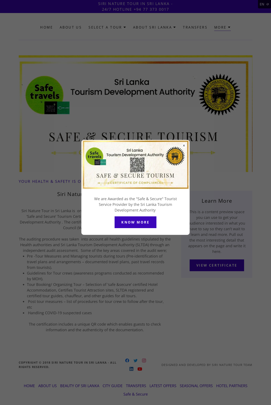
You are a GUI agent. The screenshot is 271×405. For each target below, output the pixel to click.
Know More (135, 222)
